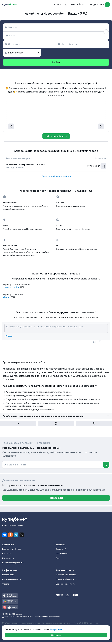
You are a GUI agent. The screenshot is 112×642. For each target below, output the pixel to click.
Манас (6, 297)
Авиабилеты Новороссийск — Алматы (25, 164)
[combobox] (56, 27)
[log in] (107, 4)
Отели (58, 4)
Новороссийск (11, 287)
